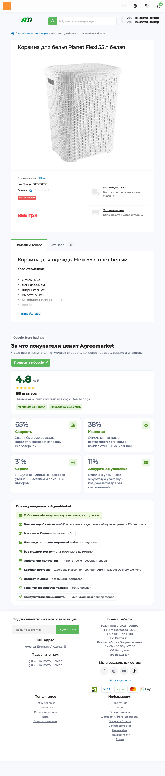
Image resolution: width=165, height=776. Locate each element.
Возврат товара (120, 712)
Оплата (119, 707)
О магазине (119, 703)
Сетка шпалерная (45, 712)
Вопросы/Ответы (120, 721)
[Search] (52, 21)
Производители (119, 734)
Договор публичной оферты (119, 716)
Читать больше (29, 313)
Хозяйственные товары (33, 33)
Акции (120, 739)
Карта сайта (119, 730)
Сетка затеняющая (45, 721)
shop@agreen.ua (120, 680)
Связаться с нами (120, 725)
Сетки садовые (45, 703)
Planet (43, 178)
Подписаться (67, 629)
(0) (30, 190)
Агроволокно (45, 707)
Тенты (45, 716)
